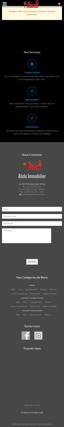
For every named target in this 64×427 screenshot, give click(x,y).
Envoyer (32, 262)
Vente (32, 285)
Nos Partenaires (45, 424)
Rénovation (32, 99)
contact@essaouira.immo (32, 194)
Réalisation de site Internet (24, 424)
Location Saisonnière (32, 310)
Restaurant (35, 294)
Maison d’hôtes (50, 294)
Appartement (31, 289)
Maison (43, 289)
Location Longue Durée (32, 298)
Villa (20, 289)
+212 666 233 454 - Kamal (32, 189)
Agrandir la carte (32, 405)
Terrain (53, 289)
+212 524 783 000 (32, 186)
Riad (13, 289)
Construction (32, 72)
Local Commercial (18, 294)
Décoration (32, 127)
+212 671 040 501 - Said (32, 192)
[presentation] (20, 255)
